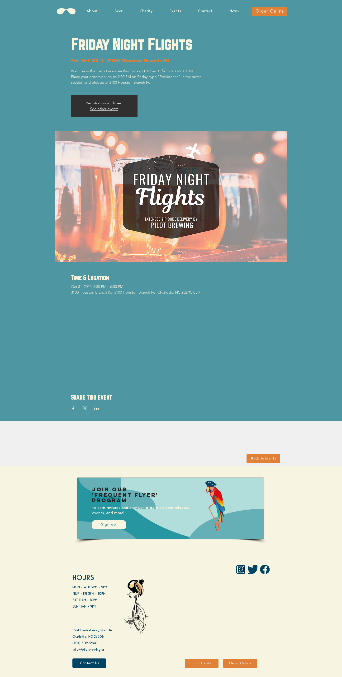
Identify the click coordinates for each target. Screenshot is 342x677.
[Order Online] (269, 11)
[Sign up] (109, 524)
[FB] (265, 569)
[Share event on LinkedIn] (96, 408)
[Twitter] (252, 569)
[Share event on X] (85, 408)
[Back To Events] (263, 458)
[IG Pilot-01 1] (240, 569)
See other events (104, 108)
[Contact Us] (89, 663)
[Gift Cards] (201, 663)
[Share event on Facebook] (73, 408)
